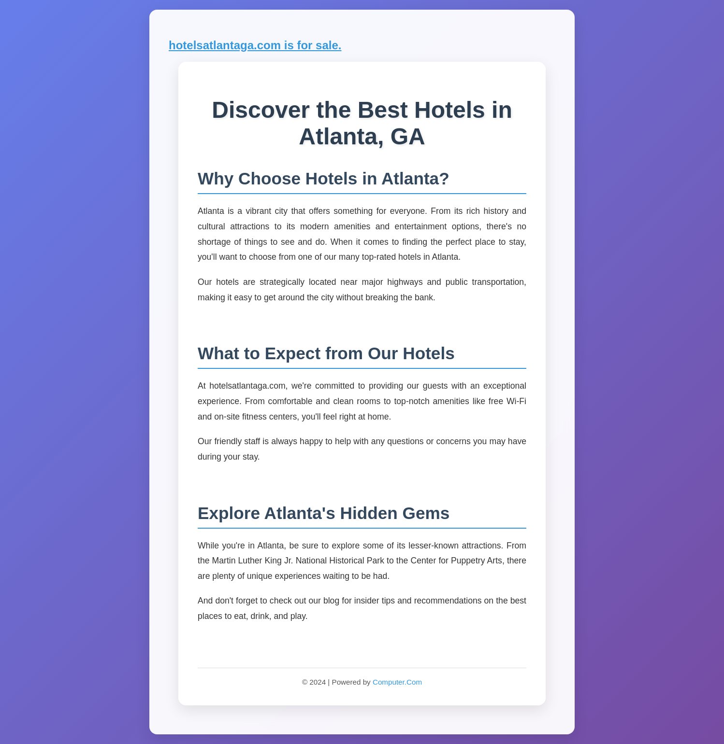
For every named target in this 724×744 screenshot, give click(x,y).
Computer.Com (397, 682)
